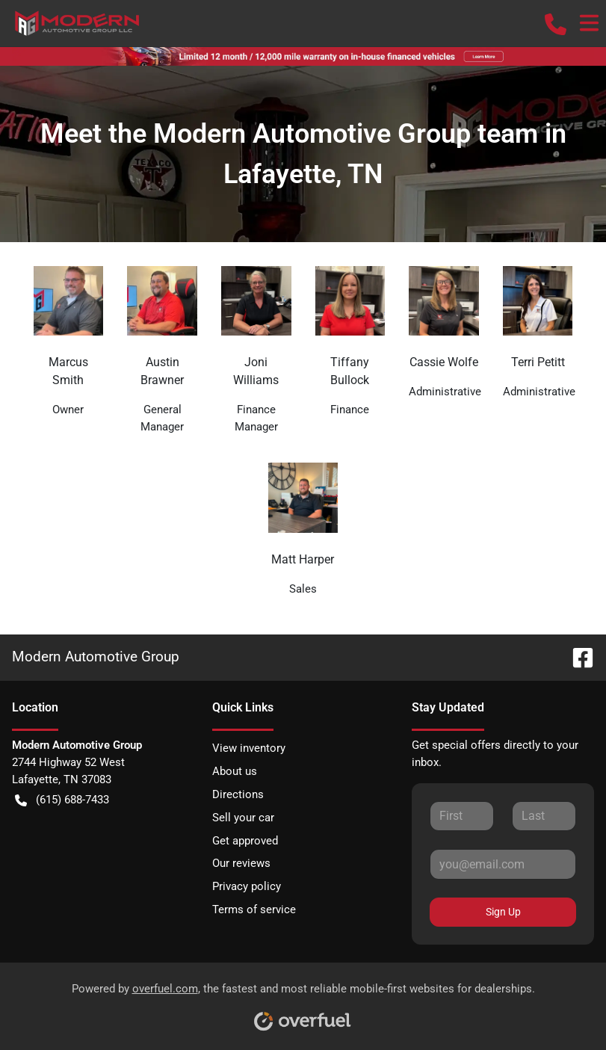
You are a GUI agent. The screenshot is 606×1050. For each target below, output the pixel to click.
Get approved (245, 840)
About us (234, 771)
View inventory (248, 748)
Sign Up (503, 912)
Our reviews (241, 863)
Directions (238, 794)
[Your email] (503, 864)
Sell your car (243, 817)
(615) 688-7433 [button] (62, 800)
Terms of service (254, 909)
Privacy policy (246, 886)
